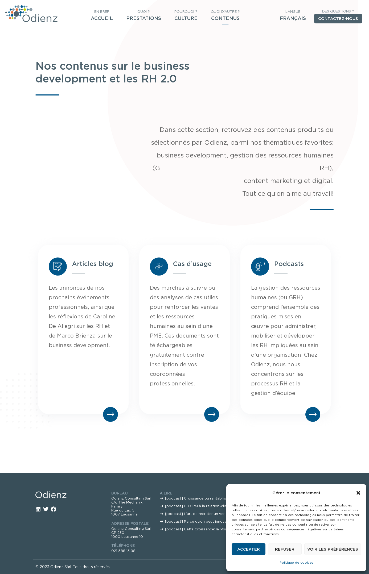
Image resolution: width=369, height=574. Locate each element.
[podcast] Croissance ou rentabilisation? (201, 498)
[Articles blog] (58, 266)
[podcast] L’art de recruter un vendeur (199, 514)
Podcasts (289, 264)
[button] (358, 493)
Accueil (102, 18)
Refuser (284, 549)
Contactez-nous (338, 18)
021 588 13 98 (123, 551)
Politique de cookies (296, 562)
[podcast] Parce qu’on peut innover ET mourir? (206, 521)
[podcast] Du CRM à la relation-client (198, 506)
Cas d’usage (192, 264)
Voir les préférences (332, 549)
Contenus (225, 18)
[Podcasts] (260, 266)
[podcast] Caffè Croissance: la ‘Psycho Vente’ (205, 529)
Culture (186, 18)
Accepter (248, 549)
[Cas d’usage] (159, 266)
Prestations (143, 18)
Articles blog (92, 264)
